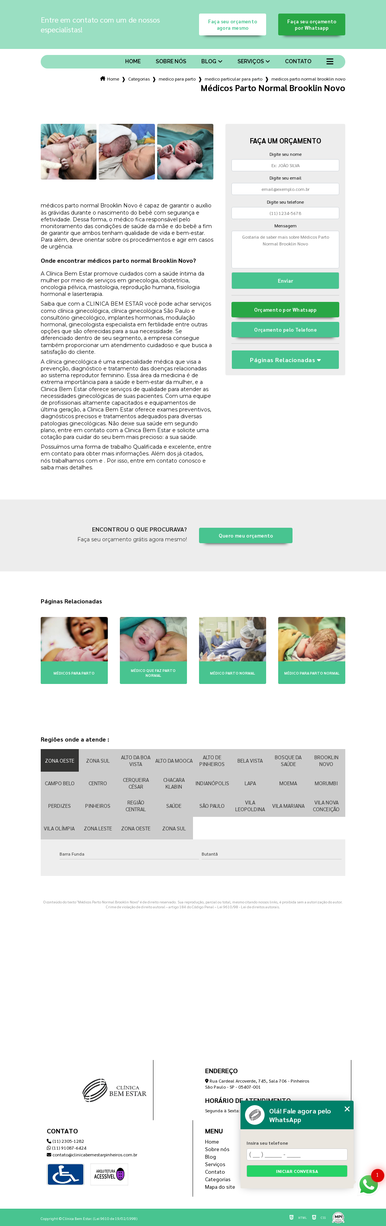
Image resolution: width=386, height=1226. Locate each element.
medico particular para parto (233, 79)
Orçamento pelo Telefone (285, 329)
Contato (298, 61)
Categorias (139, 79)
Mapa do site (220, 1186)
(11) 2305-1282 (65, 1141)
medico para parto (177, 79)
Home (133, 61)
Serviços (250, 61)
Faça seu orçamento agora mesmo (232, 24)
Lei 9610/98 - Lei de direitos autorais (248, 906)
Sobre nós (171, 61)
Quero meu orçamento (246, 535)
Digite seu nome (286, 154)
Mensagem (285, 225)
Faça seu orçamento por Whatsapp (312, 24)
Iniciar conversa (297, 1171)
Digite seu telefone (285, 202)
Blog (208, 61)
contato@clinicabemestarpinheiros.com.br (92, 1154)
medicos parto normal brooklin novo (308, 79)
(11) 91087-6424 (66, 1148)
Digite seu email (286, 178)
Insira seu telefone (267, 1143)
